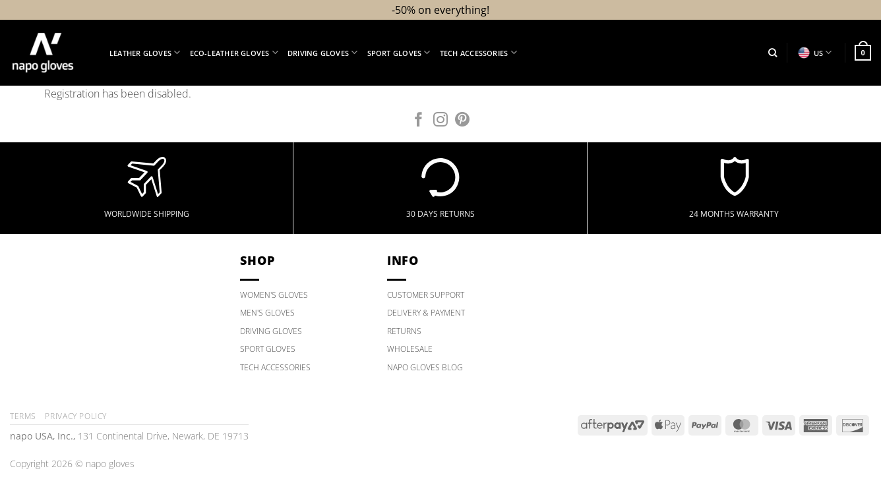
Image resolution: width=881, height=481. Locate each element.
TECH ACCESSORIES (275, 367)
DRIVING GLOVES (271, 331)
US (814, 52)
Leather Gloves (145, 52)
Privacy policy (76, 416)
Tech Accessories (478, 52)
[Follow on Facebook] (418, 121)
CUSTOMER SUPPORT (425, 294)
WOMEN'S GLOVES (274, 294)
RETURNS (404, 331)
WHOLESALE (410, 348)
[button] (863, 52)
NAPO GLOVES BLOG (425, 367)
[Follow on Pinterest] (462, 121)
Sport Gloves (399, 52)
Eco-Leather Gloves (234, 52)
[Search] (772, 53)
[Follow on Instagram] (440, 121)
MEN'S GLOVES (267, 312)
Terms (23, 416)
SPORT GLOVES (267, 348)
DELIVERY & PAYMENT (426, 312)
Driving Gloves (323, 52)
